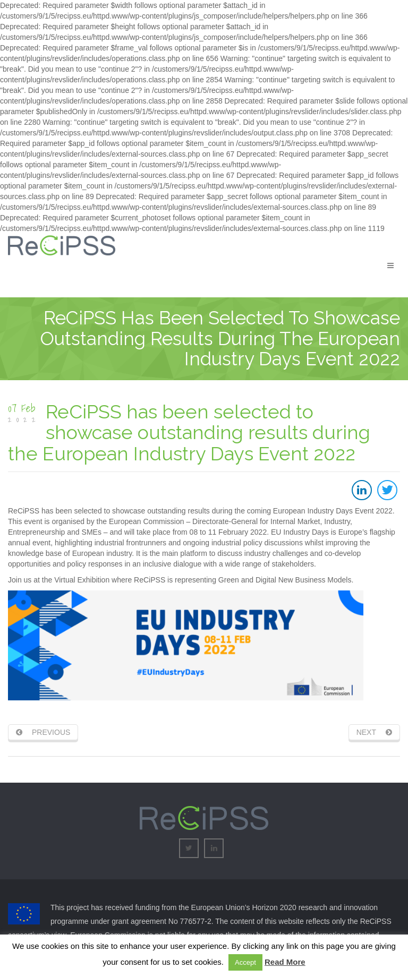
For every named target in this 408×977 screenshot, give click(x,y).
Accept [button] (245, 962)
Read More (285, 961)
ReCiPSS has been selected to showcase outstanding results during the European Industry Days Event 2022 (189, 432)
